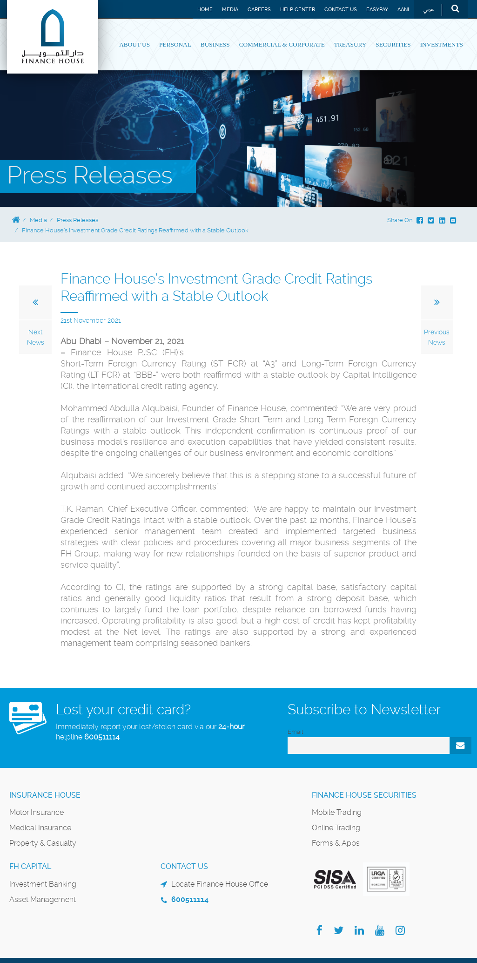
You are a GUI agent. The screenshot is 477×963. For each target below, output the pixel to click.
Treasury (350, 44)
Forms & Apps (336, 843)
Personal (175, 44)
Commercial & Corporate (282, 44)
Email (295, 731)
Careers (259, 10)
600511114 (102, 736)
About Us (134, 44)
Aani (403, 10)
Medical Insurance (40, 827)
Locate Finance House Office (219, 884)
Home (205, 10)
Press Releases (77, 220)
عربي (428, 10)
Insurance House (45, 795)
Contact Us (340, 10)
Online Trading (336, 827)
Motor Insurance (36, 812)
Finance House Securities (364, 795)
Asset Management (42, 899)
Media (230, 10)
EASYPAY (377, 10)
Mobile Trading (337, 812)
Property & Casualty (42, 843)
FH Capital (30, 866)
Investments (441, 44)
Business (215, 44)
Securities (393, 44)
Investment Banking (42, 884)
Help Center (297, 10)
